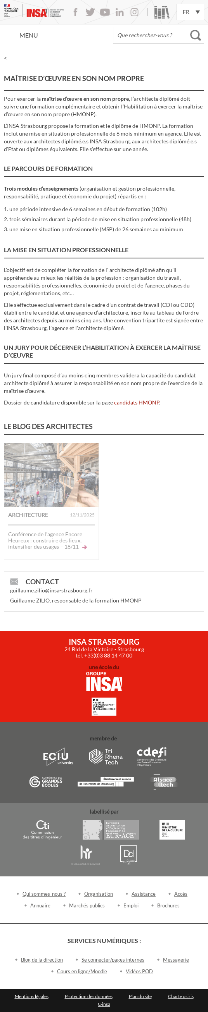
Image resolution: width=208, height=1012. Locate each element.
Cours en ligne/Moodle (82, 971)
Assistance (144, 894)
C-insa (104, 1004)
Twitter (90, 12)
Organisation (98, 894)
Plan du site (140, 996)
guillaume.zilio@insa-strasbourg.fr (51, 590)
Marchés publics (87, 905)
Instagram (134, 12)
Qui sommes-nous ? (44, 894)
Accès (180, 894)
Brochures (168, 905)
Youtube (105, 12)
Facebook (75, 12)
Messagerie (176, 960)
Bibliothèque (162, 12)
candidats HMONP (136, 402)
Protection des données (89, 996)
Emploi (131, 905)
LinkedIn (120, 12)
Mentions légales (32, 996)
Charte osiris (181, 996)
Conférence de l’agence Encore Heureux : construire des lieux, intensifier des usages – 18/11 (47, 540)
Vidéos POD (139, 971)
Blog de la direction (42, 960)
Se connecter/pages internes (112, 960)
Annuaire (40, 905)
